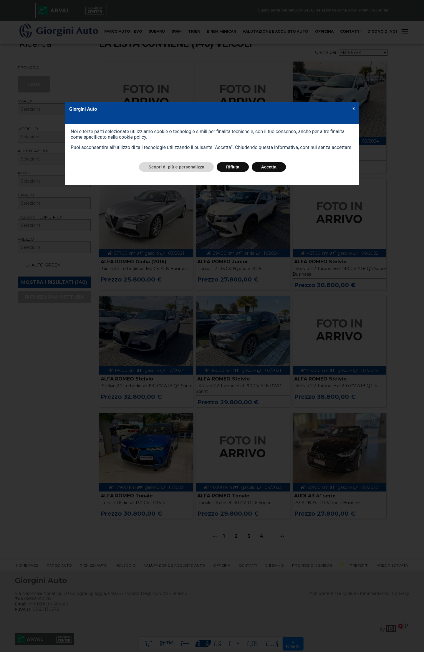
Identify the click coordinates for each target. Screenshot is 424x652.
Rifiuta (232, 167)
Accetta (268, 167)
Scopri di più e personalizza (176, 167)
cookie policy (132, 137)
